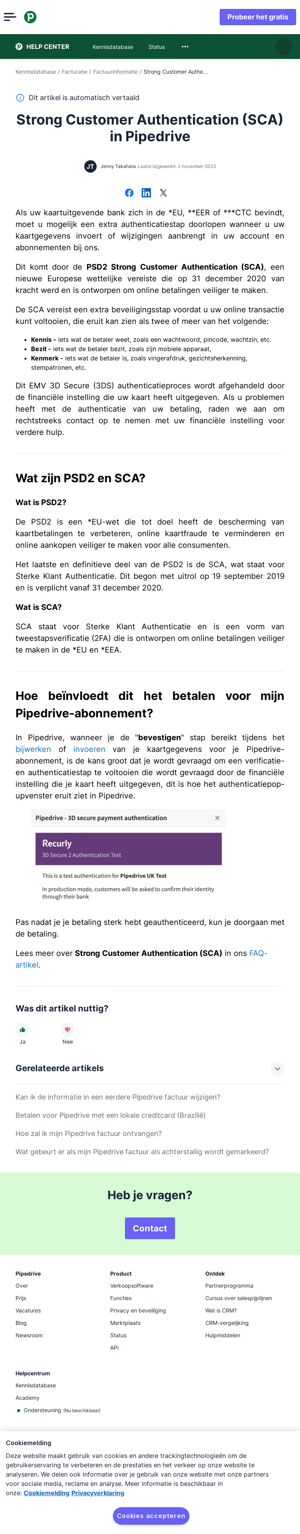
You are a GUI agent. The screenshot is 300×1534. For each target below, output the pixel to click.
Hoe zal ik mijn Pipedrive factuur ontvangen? (89, 1133)
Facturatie (74, 71)
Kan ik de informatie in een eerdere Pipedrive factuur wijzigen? (118, 1097)
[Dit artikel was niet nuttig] (68, 1030)
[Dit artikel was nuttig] (22, 1030)
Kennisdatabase (36, 71)
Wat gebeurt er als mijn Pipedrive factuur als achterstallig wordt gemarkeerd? (142, 1152)
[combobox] (185, 46)
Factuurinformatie (115, 71)
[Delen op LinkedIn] (146, 193)
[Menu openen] (22, 17)
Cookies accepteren (151, 1516)
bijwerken (33, 749)
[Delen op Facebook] (129, 193)
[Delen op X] (163, 193)
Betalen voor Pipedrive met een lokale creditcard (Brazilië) (111, 1115)
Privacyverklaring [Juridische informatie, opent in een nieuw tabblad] (97, 1493)
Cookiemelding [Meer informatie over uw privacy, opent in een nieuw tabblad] (46, 1493)
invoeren (89, 749)
